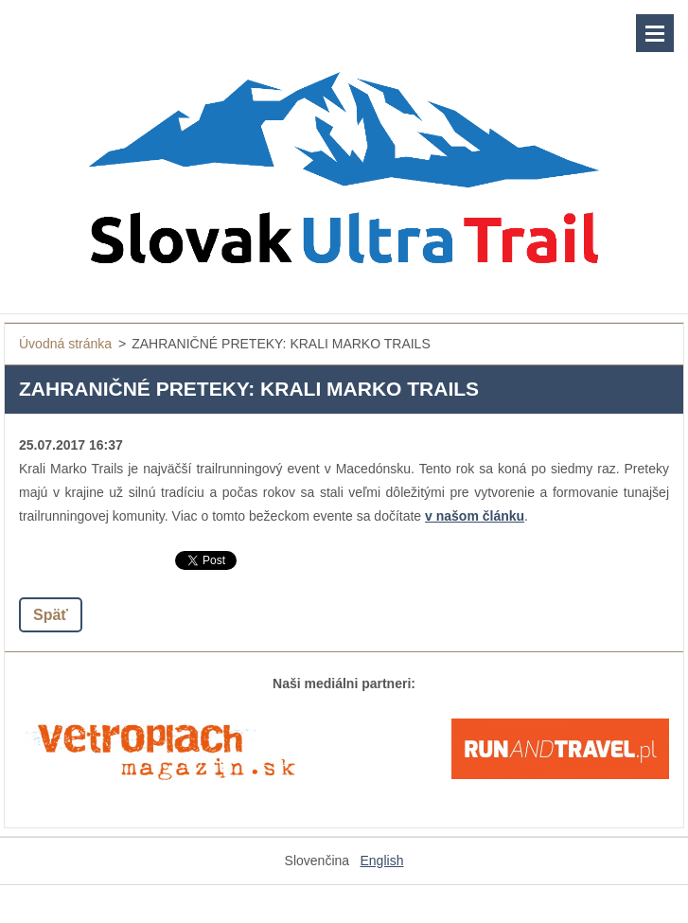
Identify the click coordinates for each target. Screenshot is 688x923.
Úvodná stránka (65, 343)
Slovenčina (317, 860)
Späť (50, 615)
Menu (655, 33)
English (382, 860)
